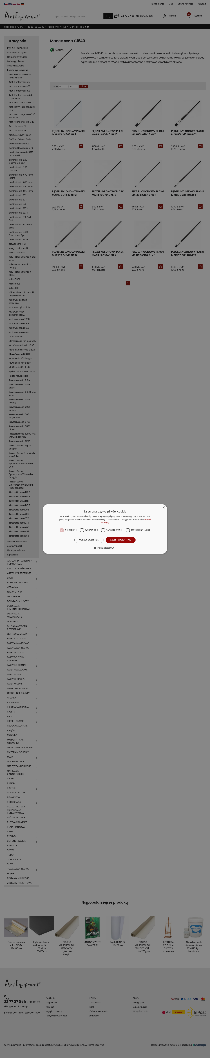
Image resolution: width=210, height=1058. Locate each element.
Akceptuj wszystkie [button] (120, 539)
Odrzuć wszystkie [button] (88, 539)
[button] (105, 548)
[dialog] (105, 529)
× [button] (163, 507)
